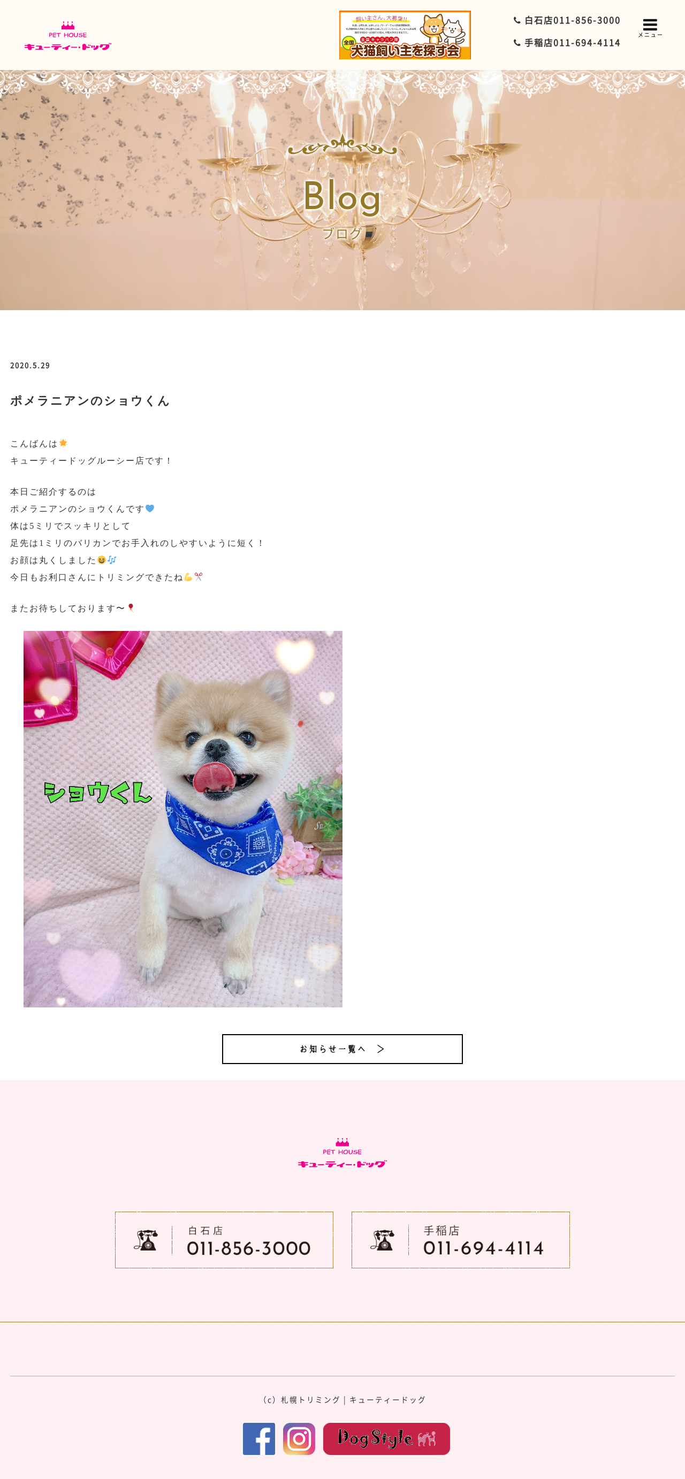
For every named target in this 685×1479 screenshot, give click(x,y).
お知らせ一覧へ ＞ (342, 1049)
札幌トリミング (311, 1399)
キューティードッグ (388, 1399)
